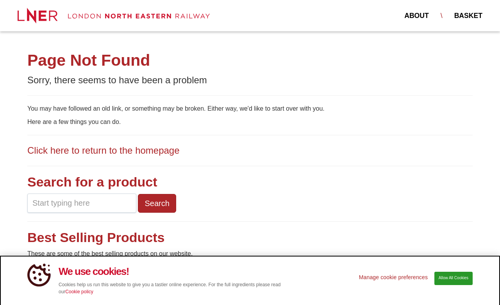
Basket (468, 16)
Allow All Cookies (453, 280)
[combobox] (81, 203)
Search (157, 203)
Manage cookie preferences (393, 280)
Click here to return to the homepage (103, 150)
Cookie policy (79, 294)
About (416, 16)
